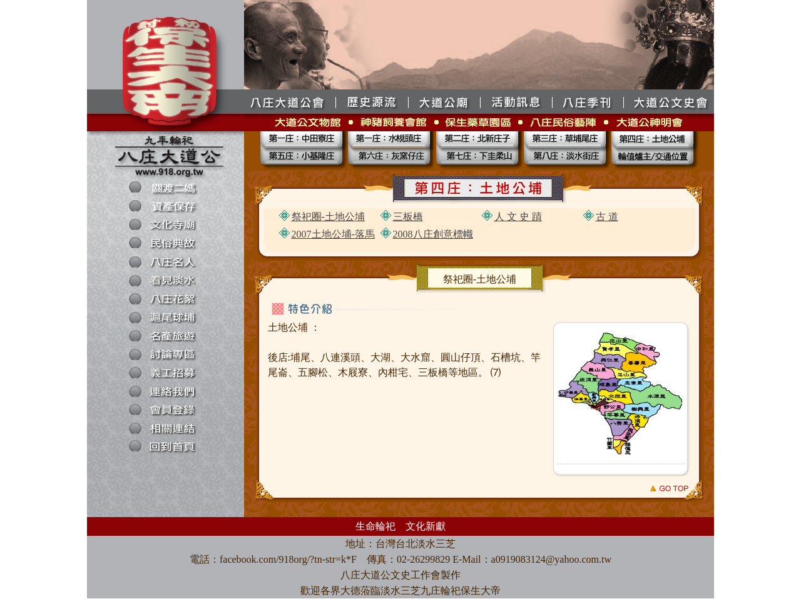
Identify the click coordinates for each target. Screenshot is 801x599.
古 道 (607, 216)
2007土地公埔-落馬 (333, 234)
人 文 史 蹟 (518, 216)
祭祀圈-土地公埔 (328, 216)
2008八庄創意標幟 (433, 234)
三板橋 (408, 216)
